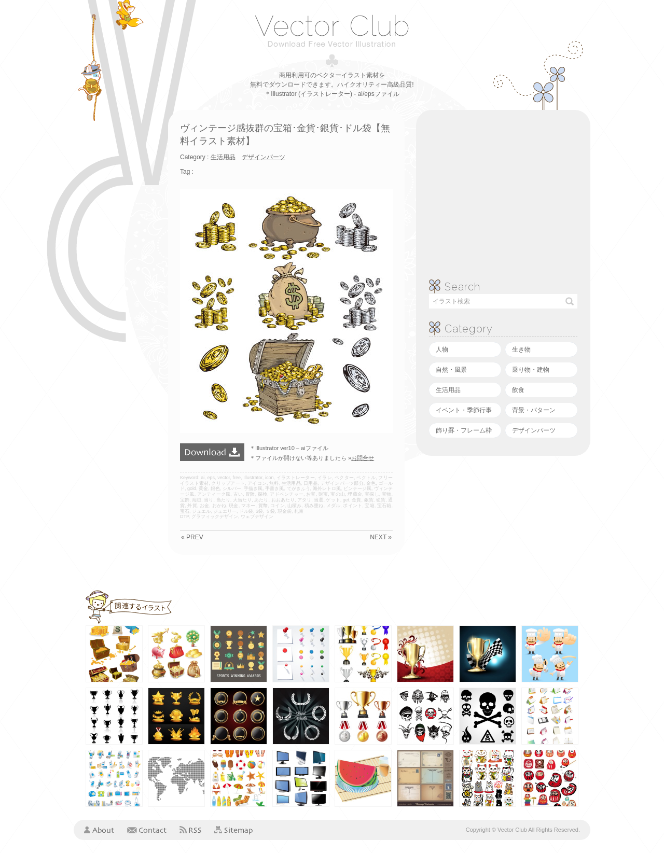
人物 (442, 349)
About (99, 829)
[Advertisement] (115, 265)
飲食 (518, 390)
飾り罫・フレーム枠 (464, 430)
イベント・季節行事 (464, 410)
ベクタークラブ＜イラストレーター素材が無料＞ (332, 31)
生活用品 (448, 390)
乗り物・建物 (530, 369)
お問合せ (362, 458)
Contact (147, 829)
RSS (190, 829)
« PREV (192, 537)
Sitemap (233, 830)
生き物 (521, 349)
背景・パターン (534, 410)
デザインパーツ (534, 430)
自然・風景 (451, 369)
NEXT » (381, 537)
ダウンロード (212, 452)
